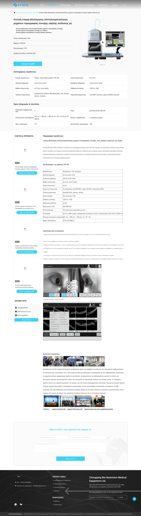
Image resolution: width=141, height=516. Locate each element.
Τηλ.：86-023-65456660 (23, 482)
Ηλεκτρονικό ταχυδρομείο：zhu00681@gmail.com (30, 486)
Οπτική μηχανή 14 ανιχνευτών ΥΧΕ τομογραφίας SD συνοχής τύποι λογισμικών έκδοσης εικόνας (25, 208)
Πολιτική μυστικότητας (15, 514)
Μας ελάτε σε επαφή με (84, 5)
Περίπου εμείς (65, 5)
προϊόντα (23, 12)
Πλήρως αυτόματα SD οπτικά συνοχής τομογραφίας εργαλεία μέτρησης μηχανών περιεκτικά (26, 248)
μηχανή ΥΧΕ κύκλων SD (74, 409)
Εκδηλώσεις (103, 5)
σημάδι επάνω (121, 497)
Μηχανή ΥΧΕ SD (32, 12)
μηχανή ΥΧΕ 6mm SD (58, 409)
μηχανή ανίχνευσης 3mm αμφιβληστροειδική (98, 409)
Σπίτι (42, 5)
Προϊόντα (51, 5)
